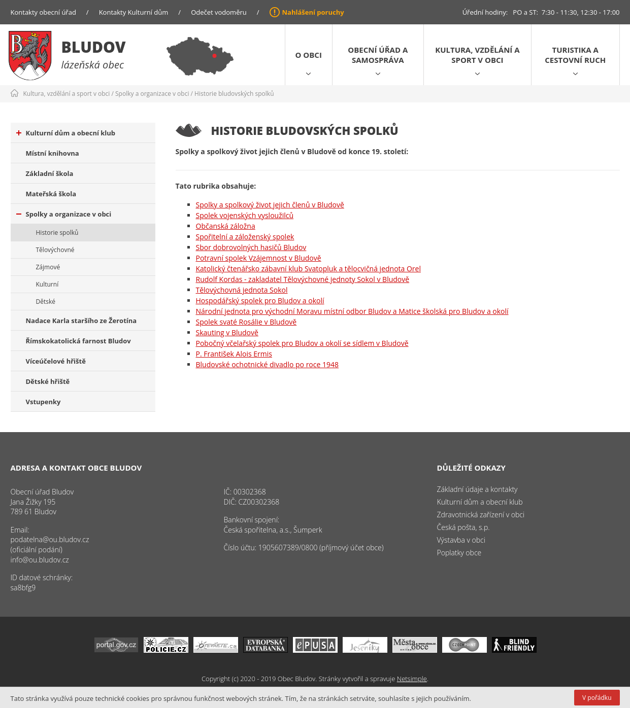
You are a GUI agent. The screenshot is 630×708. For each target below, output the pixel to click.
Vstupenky (43, 401)
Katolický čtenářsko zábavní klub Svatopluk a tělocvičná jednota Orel (308, 268)
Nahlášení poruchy (313, 12)
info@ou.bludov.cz (40, 559)
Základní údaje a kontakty (477, 489)
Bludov (93, 47)
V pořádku (596, 697)
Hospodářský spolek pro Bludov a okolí (260, 300)
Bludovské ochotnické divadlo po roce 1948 (267, 364)
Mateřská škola (51, 193)
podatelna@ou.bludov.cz (50, 539)
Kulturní (47, 284)
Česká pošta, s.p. (463, 527)
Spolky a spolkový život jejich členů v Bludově (270, 204)
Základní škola (50, 173)
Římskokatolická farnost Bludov (78, 340)
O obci (308, 55)
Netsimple (412, 678)
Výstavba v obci (461, 540)
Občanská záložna (225, 226)
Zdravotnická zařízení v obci (481, 514)
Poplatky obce (459, 552)
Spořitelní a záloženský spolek (245, 236)
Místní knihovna (52, 153)
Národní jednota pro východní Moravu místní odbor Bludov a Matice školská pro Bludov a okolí (352, 311)
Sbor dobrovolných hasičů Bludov (251, 247)
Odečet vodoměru (219, 12)
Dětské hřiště (48, 381)
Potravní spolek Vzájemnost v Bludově (258, 258)
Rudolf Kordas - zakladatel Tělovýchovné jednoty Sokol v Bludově (303, 279)
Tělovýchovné (55, 249)
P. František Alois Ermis (234, 354)
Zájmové (48, 267)
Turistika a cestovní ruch (575, 55)
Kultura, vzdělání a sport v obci (477, 55)
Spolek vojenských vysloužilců (245, 215)
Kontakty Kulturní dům (134, 12)
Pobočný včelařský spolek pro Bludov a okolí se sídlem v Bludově (302, 343)
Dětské (45, 301)
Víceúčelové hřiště (56, 361)
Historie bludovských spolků (234, 93)
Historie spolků (57, 232)
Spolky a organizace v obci (152, 93)
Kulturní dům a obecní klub (66, 132)
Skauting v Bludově (227, 332)
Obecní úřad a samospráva (378, 55)
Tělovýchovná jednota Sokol (242, 290)
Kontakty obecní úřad (43, 12)
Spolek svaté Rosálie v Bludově (246, 322)
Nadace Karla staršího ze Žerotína (81, 320)
